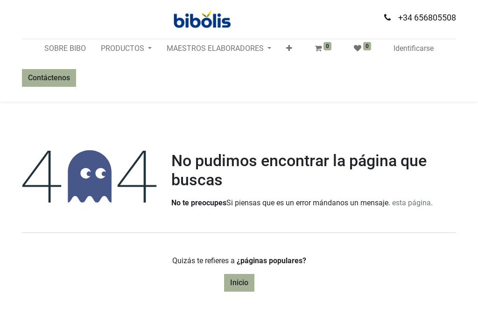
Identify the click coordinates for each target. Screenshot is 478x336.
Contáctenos (49, 77)
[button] (289, 48)
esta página (411, 202)
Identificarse (414, 48)
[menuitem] (65, 48)
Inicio (239, 282)
